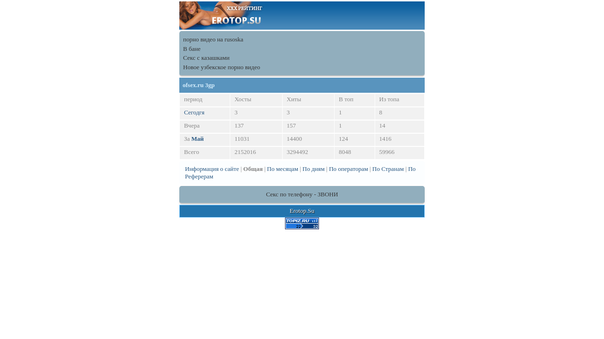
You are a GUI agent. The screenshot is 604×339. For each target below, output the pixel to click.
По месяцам (282, 168)
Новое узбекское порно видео (221, 67)
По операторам (348, 168)
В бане (192, 48)
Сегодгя (194, 112)
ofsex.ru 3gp (199, 85)
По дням (313, 168)
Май (198, 138)
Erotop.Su (302, 210)
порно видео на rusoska (213, 39)
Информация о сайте (212, 168)
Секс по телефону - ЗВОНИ (302, 194)
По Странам (388, 168)
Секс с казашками (206, 57)
